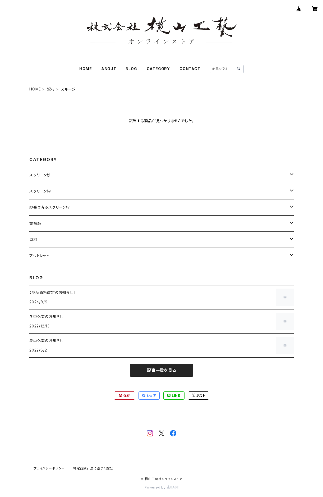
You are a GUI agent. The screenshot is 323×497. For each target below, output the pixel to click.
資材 (51, 89)
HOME (85, 68)
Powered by (161, 487)
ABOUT (108, 68)
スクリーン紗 (40, 175)
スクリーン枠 (40, 191)
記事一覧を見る (161, 370)
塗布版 (35, 223)
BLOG (131, 68)
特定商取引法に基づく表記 (93, 468)
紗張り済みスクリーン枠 (49, 207)
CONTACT (189, 68)
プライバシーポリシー (49, 468)
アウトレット (39, 255)
